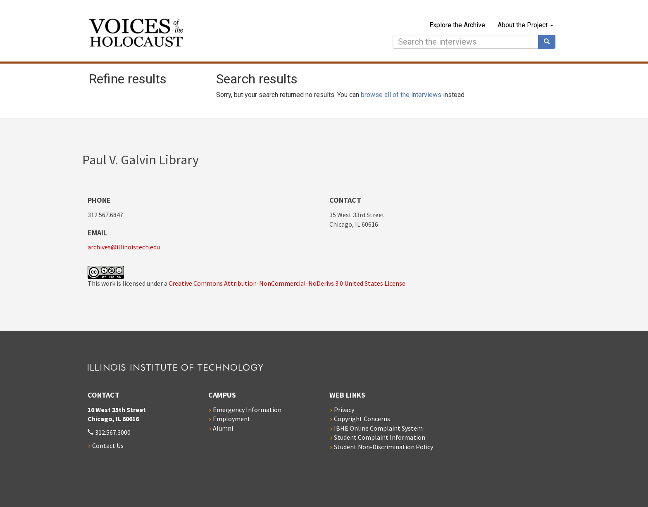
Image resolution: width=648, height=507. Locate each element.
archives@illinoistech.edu (124, 247)
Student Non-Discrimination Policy (383, 447)
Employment (231, 419)
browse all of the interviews (401, 95)
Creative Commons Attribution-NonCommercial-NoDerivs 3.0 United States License (287, 283)
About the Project (525, 25)
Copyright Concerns (362, 419)
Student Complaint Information (379, 437)
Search (549, 41)
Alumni (223, 428)
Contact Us (108, 445)
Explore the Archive (457, 25)
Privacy (344, 409)
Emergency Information (247, 409)
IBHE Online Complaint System (378, 428)
